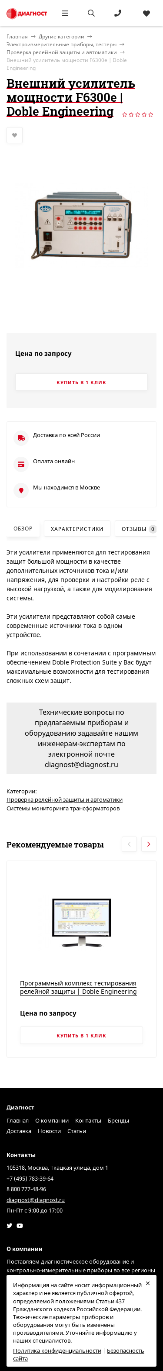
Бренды (118, 1120)
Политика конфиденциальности (57, 1350)
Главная (18, 1120)
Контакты (88, 1120)
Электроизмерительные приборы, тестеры (61, 44)
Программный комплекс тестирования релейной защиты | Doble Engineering (78, 987)
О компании (52, 1120)
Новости (49, 1131)
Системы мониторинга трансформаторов (63, 808)
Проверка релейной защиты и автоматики (62, 52)
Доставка (19, 1131)
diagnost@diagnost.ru (36, 1200)
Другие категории (61, 36)
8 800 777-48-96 (26, 1189)
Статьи (76, 1131)
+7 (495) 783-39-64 (30, 1178)
